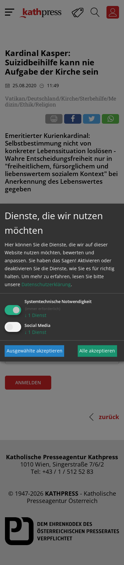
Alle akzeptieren (97, 350)
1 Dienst (35, 315)
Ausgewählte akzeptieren (34, 350)
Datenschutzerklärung (46, 284)
